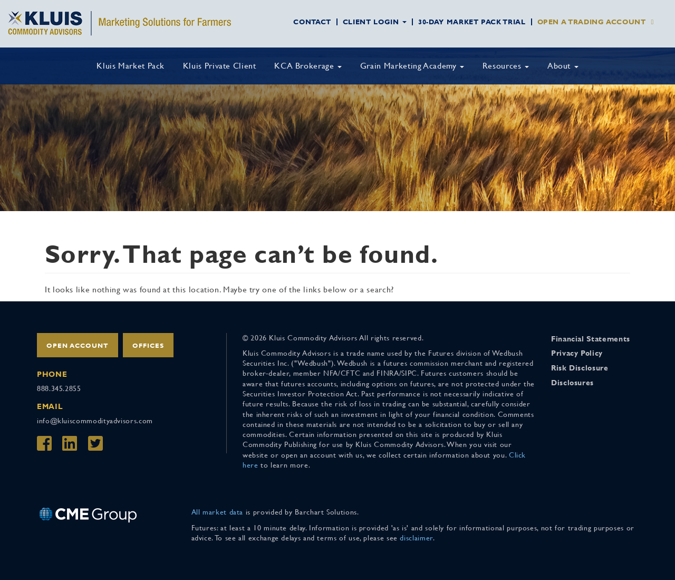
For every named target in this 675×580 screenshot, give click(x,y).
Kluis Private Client (219, 66)
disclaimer (416, 538)
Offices (148, 345)
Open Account (77, 345)
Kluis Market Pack (131, 66)
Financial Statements (590, 339)
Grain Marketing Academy (412, 66)
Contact (312, 21)
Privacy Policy (577, 353)
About (562, 66)
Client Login (375, 21)
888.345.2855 (59, 388)
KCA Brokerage (308, 66)
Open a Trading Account (591, 21)
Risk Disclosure (580, 368)
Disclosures (572, 382)
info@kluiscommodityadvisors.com (95, 420)
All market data (217, 512)
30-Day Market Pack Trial (471, 21)
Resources (506, 66)
